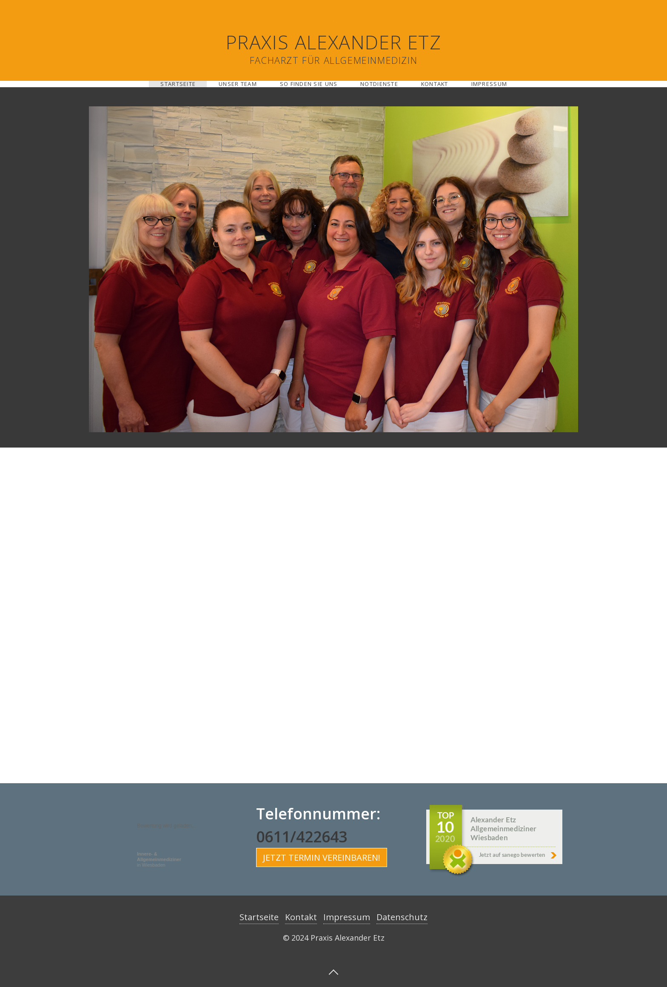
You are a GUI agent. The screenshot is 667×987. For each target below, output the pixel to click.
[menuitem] (178, 84)
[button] (321, 857)
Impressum (489, 84)
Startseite (178, 84)
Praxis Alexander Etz (334, 42)
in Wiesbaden (159, 859)
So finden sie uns (309, 84)
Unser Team (238, 84)
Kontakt (434, 84)
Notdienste (379, 84)
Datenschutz (402, 917)
